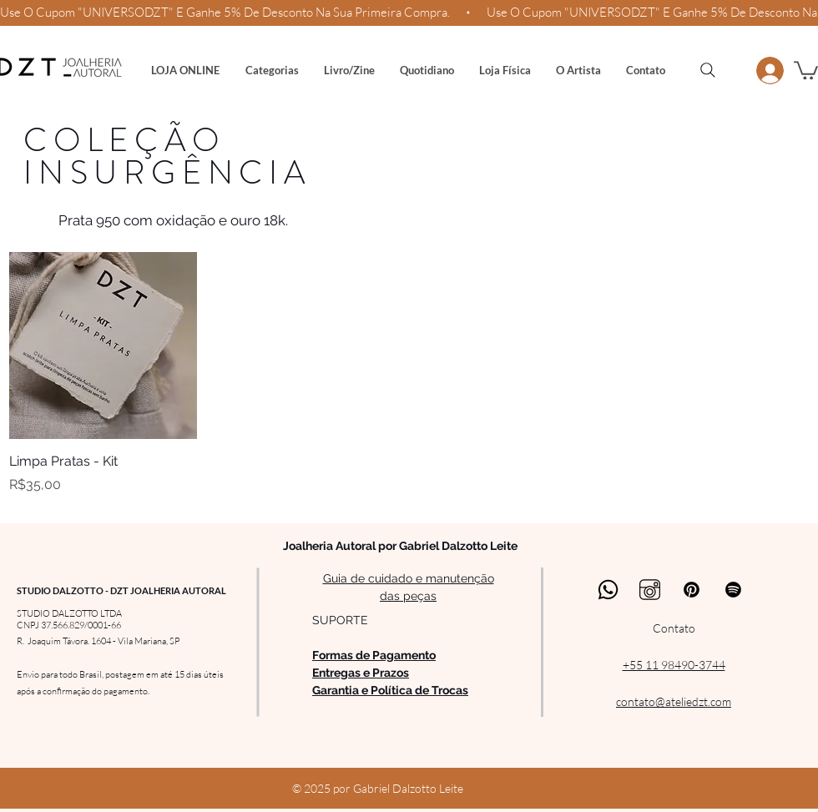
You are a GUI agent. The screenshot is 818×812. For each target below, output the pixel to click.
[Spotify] (733, 589)
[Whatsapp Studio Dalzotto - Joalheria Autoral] (608, 589)
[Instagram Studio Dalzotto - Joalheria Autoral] (649, 589)
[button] (271, 70)
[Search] (707, 70)
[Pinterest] (691, 589)
